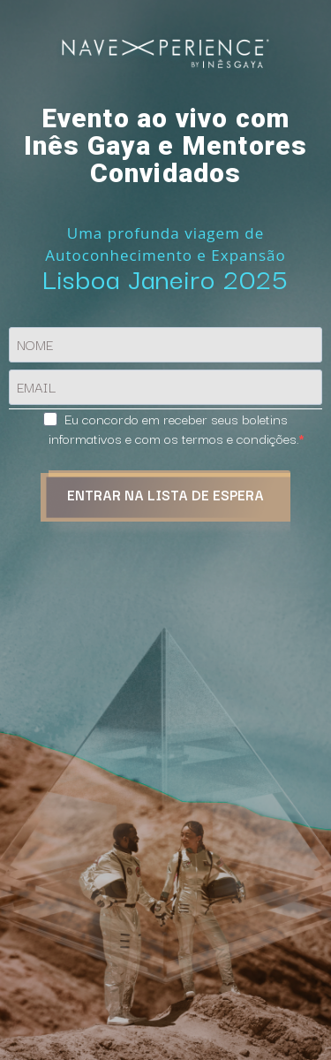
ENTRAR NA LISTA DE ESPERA (165, 494)
